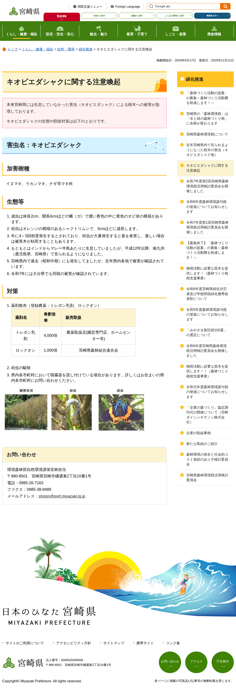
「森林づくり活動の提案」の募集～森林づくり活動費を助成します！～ (207, 98)
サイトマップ (113, 643)
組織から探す (137, 16)
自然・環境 (66, 49)
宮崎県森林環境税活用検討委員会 (207, 477)
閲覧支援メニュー (90, 6)
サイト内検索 (150, 6)
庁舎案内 (223, 661)
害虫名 (16, 145)
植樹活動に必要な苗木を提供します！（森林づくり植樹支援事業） (207, 273)
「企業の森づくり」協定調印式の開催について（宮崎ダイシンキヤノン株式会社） (207, 415)
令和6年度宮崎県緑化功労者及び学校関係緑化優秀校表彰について (207, 294)
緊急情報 (61, 16)
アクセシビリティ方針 (73, 643)
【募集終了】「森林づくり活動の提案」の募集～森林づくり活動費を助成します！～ (207, 250)
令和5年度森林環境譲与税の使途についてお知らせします (207, 314)
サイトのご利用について (25, 643)
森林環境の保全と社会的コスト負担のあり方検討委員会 (207, 459)
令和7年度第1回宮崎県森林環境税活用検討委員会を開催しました (207, 227)
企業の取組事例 (198, 433)
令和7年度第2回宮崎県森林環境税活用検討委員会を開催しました (207, 186)
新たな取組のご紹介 (202, 444)
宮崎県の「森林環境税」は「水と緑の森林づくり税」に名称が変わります (207, 118)
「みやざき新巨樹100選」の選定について (206, 332)
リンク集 (173, 643)
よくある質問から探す (175, 16)
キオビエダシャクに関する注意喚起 (207, 168)
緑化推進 (86, 49)
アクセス (196, 661)
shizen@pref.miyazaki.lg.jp (62, 496)
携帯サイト (145, 643)
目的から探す (99, 16)
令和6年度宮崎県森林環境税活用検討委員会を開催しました (207, 351)
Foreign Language (127, 6)
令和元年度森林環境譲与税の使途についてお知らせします (207, 392)
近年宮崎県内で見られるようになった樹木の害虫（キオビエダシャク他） (207, 150)
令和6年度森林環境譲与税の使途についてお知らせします (207, 206)
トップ (12, 49)
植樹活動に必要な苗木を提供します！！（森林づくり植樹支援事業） (207, 371)
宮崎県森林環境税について (207, 134)
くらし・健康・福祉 (37, 49)
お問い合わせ (170, 661)
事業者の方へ (212, 16)
